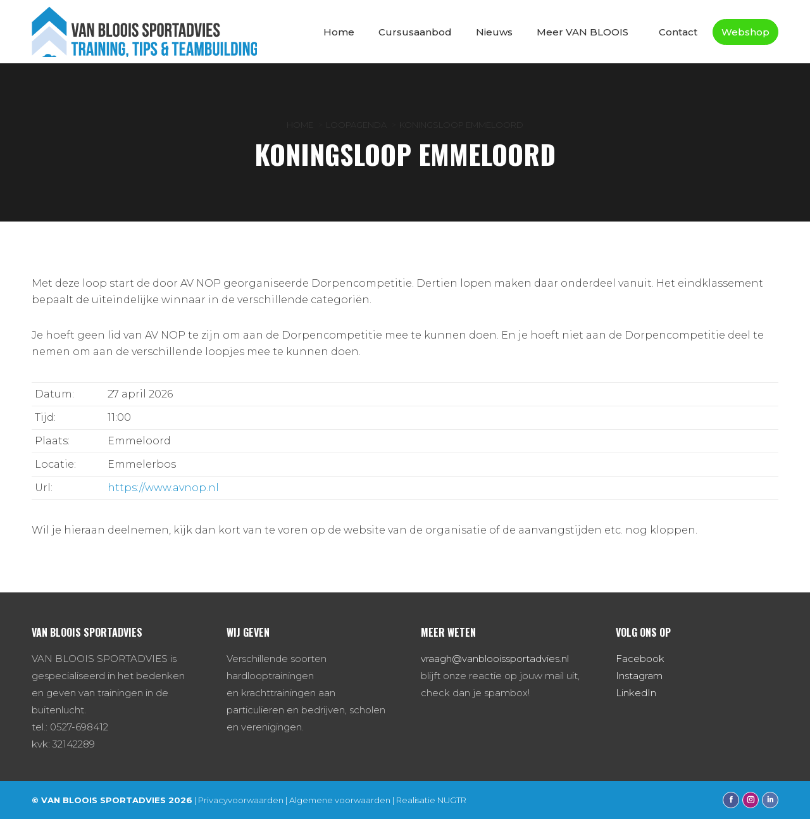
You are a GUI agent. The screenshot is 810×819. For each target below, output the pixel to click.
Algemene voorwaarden (339, 800)
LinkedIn (636, 693)
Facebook (640, 659)
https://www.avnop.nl (163, 488)
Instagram (639, 676)
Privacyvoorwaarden (241, 800)
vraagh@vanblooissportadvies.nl (495, 659)
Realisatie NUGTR (431, 800)
